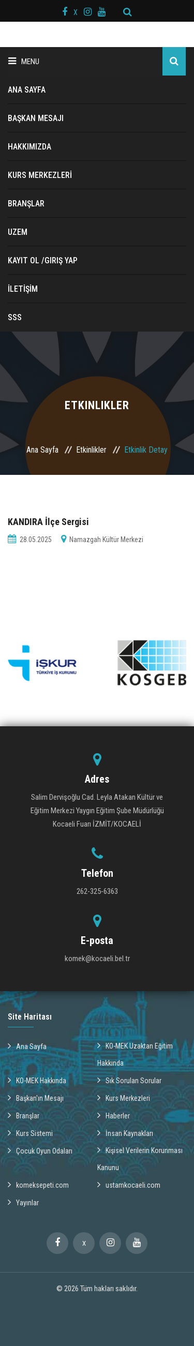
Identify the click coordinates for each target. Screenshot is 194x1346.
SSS (15, 317)
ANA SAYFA (27, 90)
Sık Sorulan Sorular (129, 1080)
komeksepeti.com (38, 1184)
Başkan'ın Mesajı (36, 1097)
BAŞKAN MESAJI (36, 118)
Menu (23, 61)
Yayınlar (23, 1202)
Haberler (113, 1115)
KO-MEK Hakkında (37, 1080)
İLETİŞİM (23, 289)
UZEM (17, 232)
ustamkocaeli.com (128, 1184)
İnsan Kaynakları (125, 1133)
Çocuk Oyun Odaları (40, 1150)
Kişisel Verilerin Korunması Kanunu (140, 1158)
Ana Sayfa (42, 450)
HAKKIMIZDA (29, 147)
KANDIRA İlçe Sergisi (48, 521)
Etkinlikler (91, 450)
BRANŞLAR (26, 203)
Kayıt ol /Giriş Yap (43, 260)
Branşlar (23, 1115)
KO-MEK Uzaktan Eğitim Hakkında (135, 1054)
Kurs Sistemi (30, 1133)
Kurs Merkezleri (123, 1097)
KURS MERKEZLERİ (40, 175)
